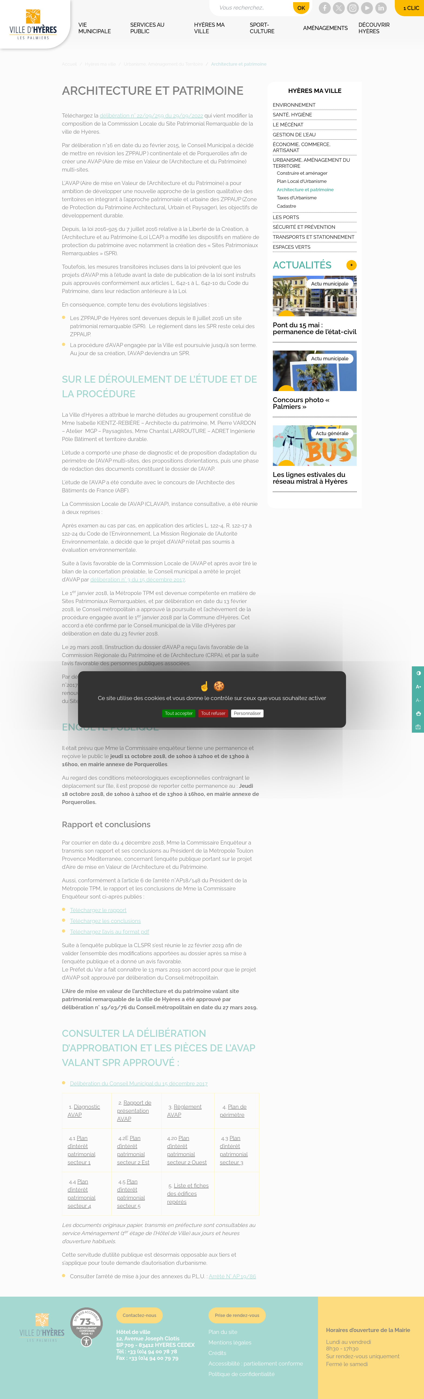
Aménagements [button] (325, 28)
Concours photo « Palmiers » (301, 403)
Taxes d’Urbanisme (297, 197)
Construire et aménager (302, 173)
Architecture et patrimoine (305, 189)
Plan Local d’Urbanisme (302, 181)
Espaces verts (291, 247)
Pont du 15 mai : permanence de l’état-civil (315, 328)
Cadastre (286, 206)
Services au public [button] (148, 28)
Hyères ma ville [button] (210, 28)
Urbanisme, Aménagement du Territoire (311, 163)
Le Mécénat (288, 124)
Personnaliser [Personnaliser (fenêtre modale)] (247, 713)
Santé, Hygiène (292, 114)
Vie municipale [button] (94, 28)
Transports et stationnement (314, 237)
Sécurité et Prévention (304, 227)
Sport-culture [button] (262, 28)
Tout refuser (213, 713)
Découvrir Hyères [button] (375, 28)
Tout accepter (179, 713)
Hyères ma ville (315, 90)
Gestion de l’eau (294, 134)
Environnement (294, 105)
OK (301, 8)
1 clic (411, 8)
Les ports (286, 217)
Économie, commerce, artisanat (301, 147)
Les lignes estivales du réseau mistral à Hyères (310, 477)
